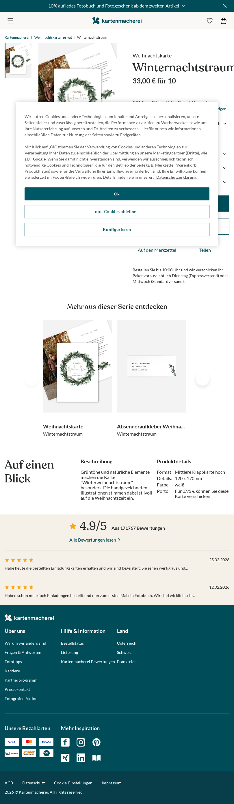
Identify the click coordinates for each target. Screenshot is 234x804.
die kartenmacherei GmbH (117, 20)
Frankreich (127, 661)
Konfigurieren (117, 229)
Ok (117, 193)
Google (39, 158)
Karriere (12, 671)
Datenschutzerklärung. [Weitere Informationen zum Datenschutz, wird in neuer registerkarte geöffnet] (176, 177)
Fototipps (13, 661)
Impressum (112, 782)
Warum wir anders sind (25, 643)
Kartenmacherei (17, 37)
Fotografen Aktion (21, 698)
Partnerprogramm (21, 680)
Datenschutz (33, 782)
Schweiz (124, 652)
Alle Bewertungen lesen (92, 539)
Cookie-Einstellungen (73, 783)
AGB (9, 782)
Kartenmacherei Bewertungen (88, 661)
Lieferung (69, 652)
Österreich (126, 643)
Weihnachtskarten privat (53, 37)
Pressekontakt (17, 689)
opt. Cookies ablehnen (117, 211)
